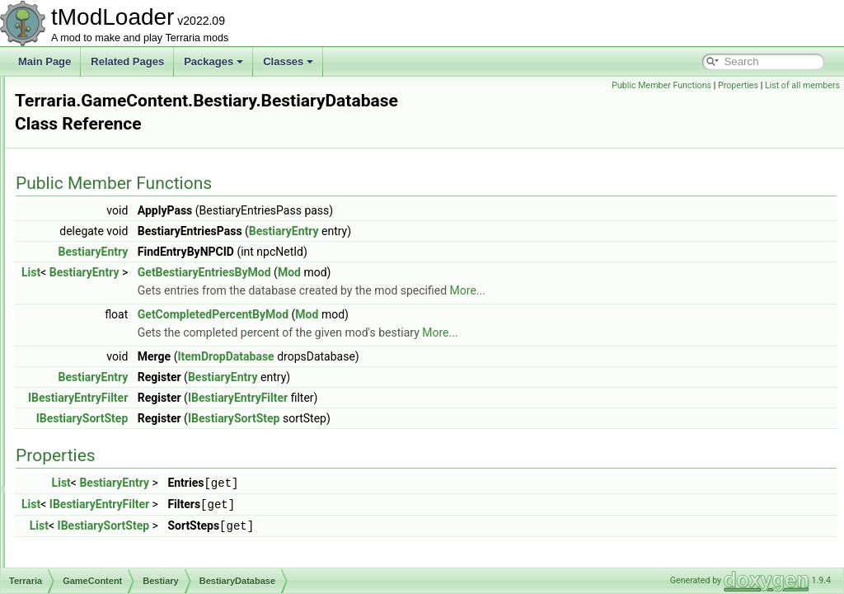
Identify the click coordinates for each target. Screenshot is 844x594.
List (236, 255)
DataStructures (101, 239)
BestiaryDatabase (133, 330)
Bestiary (98, 312)
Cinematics (92, 221)
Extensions (78, 112)
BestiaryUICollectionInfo (146, 421)
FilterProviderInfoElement (149, 566)
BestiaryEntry (123, 366)
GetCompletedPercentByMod (419, 297)
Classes (288, 61)
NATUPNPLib (84, 130)
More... (674, 273)
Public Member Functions (661, 85)
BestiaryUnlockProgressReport (161, 439)
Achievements (98, 166)
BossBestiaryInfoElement (149, 475)
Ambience (102, 293)
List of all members (802, 85)
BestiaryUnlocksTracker (146, 457)
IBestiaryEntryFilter (284, 380)
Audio (80, 185)
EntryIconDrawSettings (144, 548)
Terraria (71, 148)
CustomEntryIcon (132, 529)
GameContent (98, 257)
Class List (62, 94)
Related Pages (127, 61)
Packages (213, 61)
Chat (78, 203)
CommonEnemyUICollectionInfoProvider (182, 493)
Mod (495, 255)
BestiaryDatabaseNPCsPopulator (167, 348)
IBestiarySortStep (288, 401)
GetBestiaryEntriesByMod (410, 255)
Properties (738, 85)
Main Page (44, 61)
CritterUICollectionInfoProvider (160, 511)
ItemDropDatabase (431, 339)
